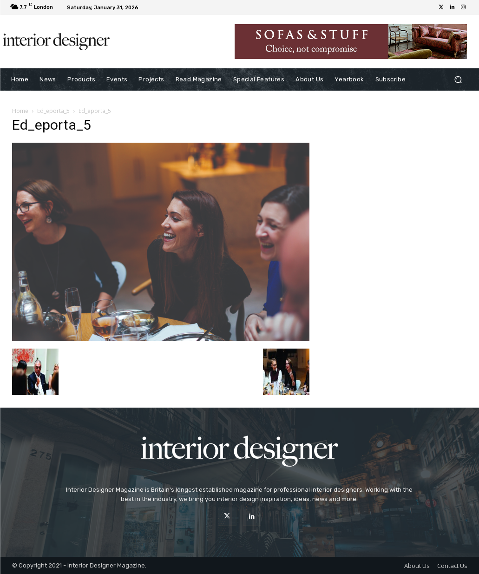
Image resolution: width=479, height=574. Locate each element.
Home (20, 111)
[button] (458, 80)
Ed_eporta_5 (53, 111)
